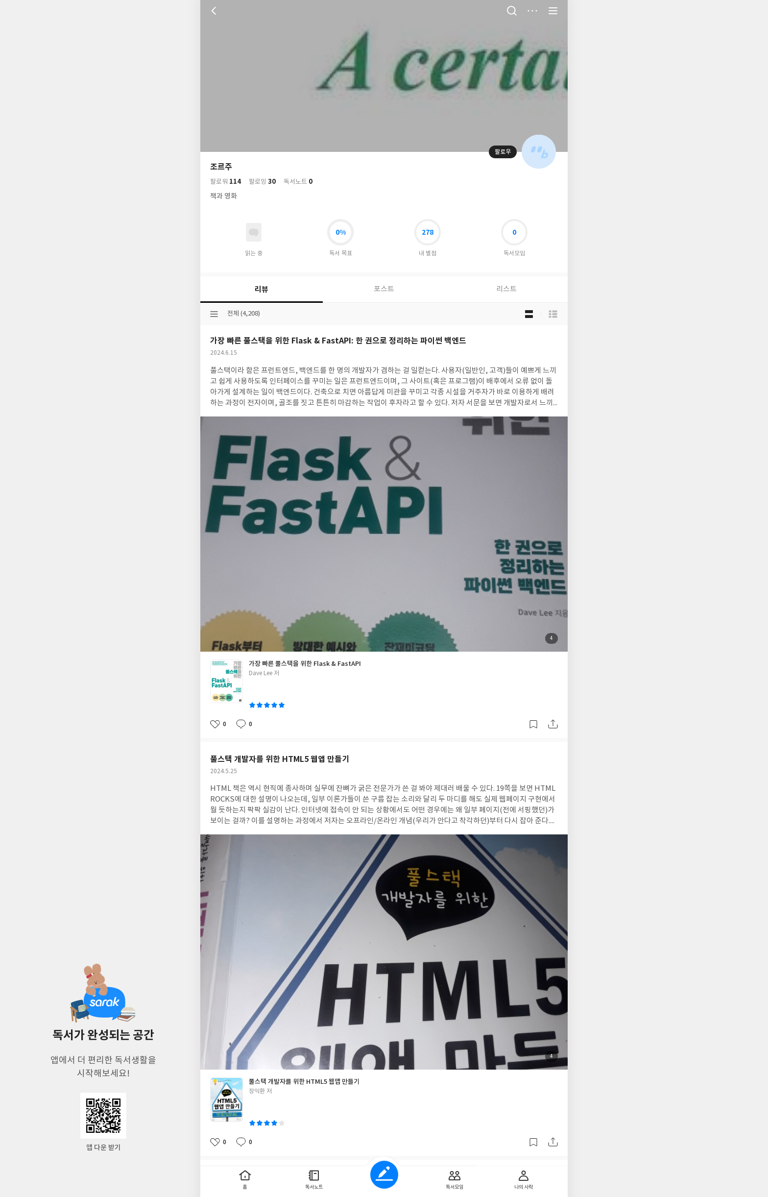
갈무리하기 (533, 724)
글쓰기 (384, 1175)
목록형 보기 (553, 314)
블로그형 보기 (529, 314)
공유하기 (553, 724)
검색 (512, 11)
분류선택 (214, 314)
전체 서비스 (553, 11)
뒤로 (215, 11)
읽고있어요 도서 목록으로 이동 (253, 232)
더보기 (532, 11)
